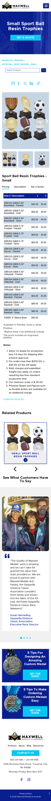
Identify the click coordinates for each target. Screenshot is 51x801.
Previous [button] (4, 121)
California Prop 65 (13, 399)
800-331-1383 (16, 760)
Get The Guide (35, 675)
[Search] (22, 70)
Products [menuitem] (7, 60)
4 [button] (30, 638)
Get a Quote (25, 37)
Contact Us (25, 753)
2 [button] (24, 638)
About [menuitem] (22, 746)
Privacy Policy (25, 794)
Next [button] (47, 121)
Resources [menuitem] (38, 746)
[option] (25, 120)
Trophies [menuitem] (18, 60)
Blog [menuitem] (29, 746)
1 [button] (21, 638)
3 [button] (27, 638)
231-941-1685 (32, 760)
